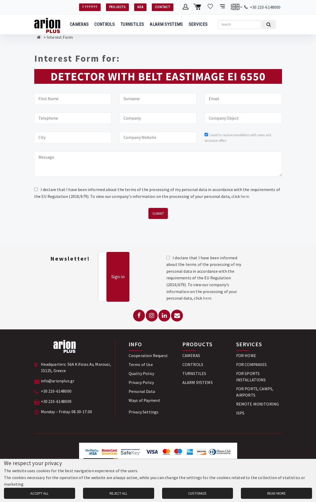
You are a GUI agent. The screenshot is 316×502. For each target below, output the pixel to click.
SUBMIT (158, 213)
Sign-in (118, 277)
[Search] (239, 24)
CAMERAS (79, 24)
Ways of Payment (144, 400)
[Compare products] (223, 7)
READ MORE (276, 493)
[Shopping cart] (198, 7)
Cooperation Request (148, 355)
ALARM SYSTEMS (166, 24)
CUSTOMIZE (197, 493)
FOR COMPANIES (251, 364)
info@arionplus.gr (58, 380)
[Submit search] (269, 24)
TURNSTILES (132, 24)
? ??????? (90, 7)
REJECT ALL (118, 493)
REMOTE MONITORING (257, 404)
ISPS (240, 413)
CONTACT (162, 7)
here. (245, 196)
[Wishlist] (210, 7)
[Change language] (236, 7)
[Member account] (186, 7)
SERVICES (198, 24)
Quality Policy (141, 373)
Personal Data (142, 391)
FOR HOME (246, 355)
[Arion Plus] (47, 24)
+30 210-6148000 (265, 7)
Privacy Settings (144, 412)
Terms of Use (141, 364)
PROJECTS (117, 7)
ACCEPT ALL (39, 493)
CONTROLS (104, 24)
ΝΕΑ (140, 7)
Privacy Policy (141, 382)
